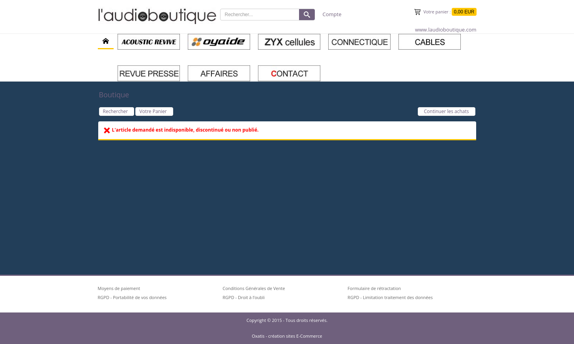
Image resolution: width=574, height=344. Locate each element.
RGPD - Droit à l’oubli (243, 297)
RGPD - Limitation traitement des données (390, 297)
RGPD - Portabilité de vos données (132, 297)
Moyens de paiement (119, 288)
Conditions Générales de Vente (253, 288)
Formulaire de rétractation (374, 288)
